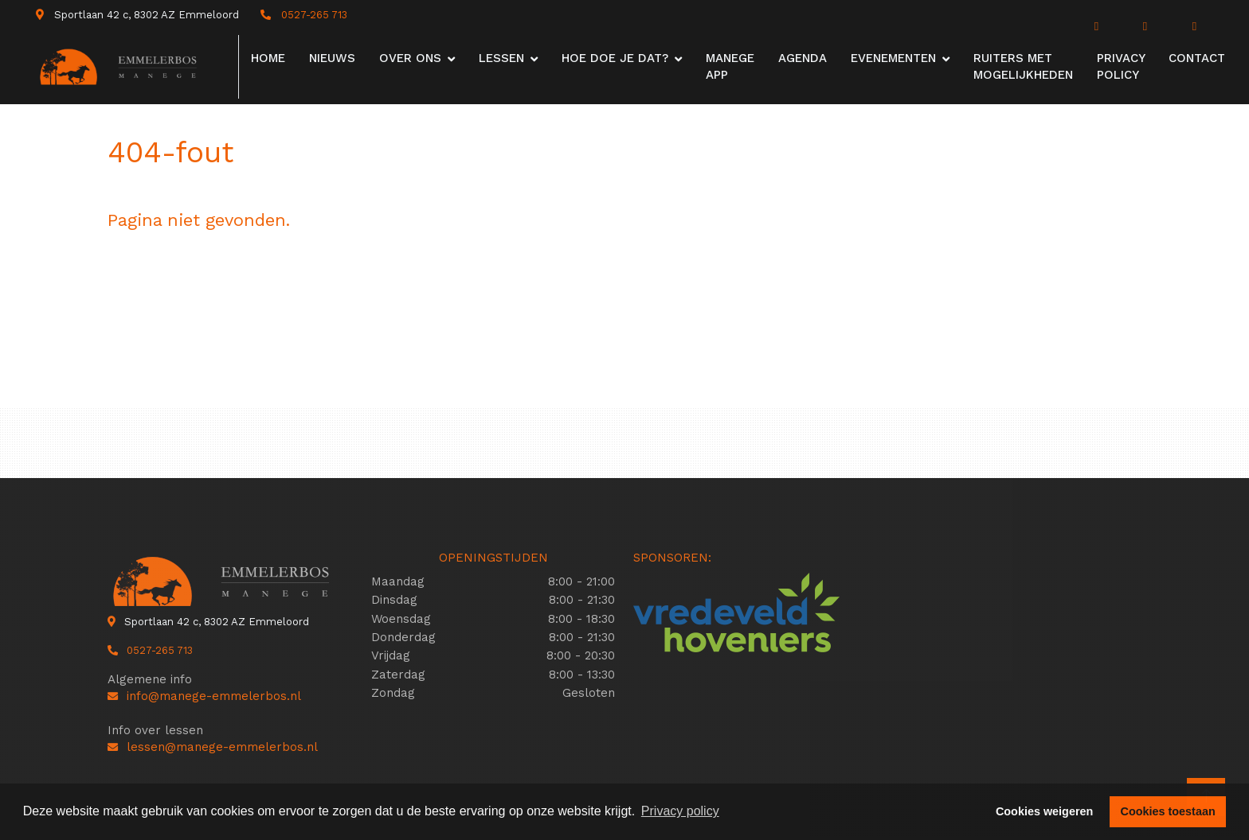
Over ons (410, 58)
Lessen (501, 58)
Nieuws (332, 58)
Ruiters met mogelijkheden (1023, 66)
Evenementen (893, 58)
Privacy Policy (1121, 66)
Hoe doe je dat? (615, 58)
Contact (1197, 58)
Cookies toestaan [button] (1168, 811)
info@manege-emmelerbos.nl (204, 696)
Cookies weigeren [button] (1044, 811)
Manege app (730, 66)
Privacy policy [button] (680, 811)
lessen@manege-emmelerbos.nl (213, 747)
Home (268, 58)
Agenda (802, 58)
